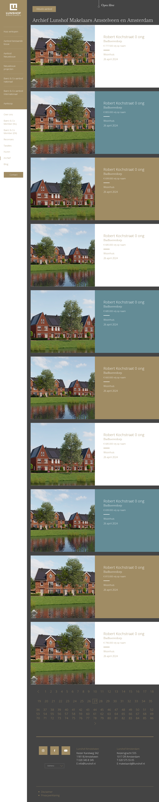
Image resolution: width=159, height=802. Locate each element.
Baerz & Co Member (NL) (10, 122)
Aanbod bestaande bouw (13, 42)
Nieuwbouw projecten (9, 67)
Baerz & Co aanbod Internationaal (13, 92)
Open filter (107, 5)
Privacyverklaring (50, 795)
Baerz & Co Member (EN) (10, 132)
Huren (7, 151)
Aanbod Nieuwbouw (9, 55)
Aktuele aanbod (44, 8)
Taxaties (8, 145)
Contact (13, 174)
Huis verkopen (11, 31)
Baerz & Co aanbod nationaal (13, 80)
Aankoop (8, 103)
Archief (7, 157)
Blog (6, 164)
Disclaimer (47, 791)
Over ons (8, 114)
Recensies (9, 139)
